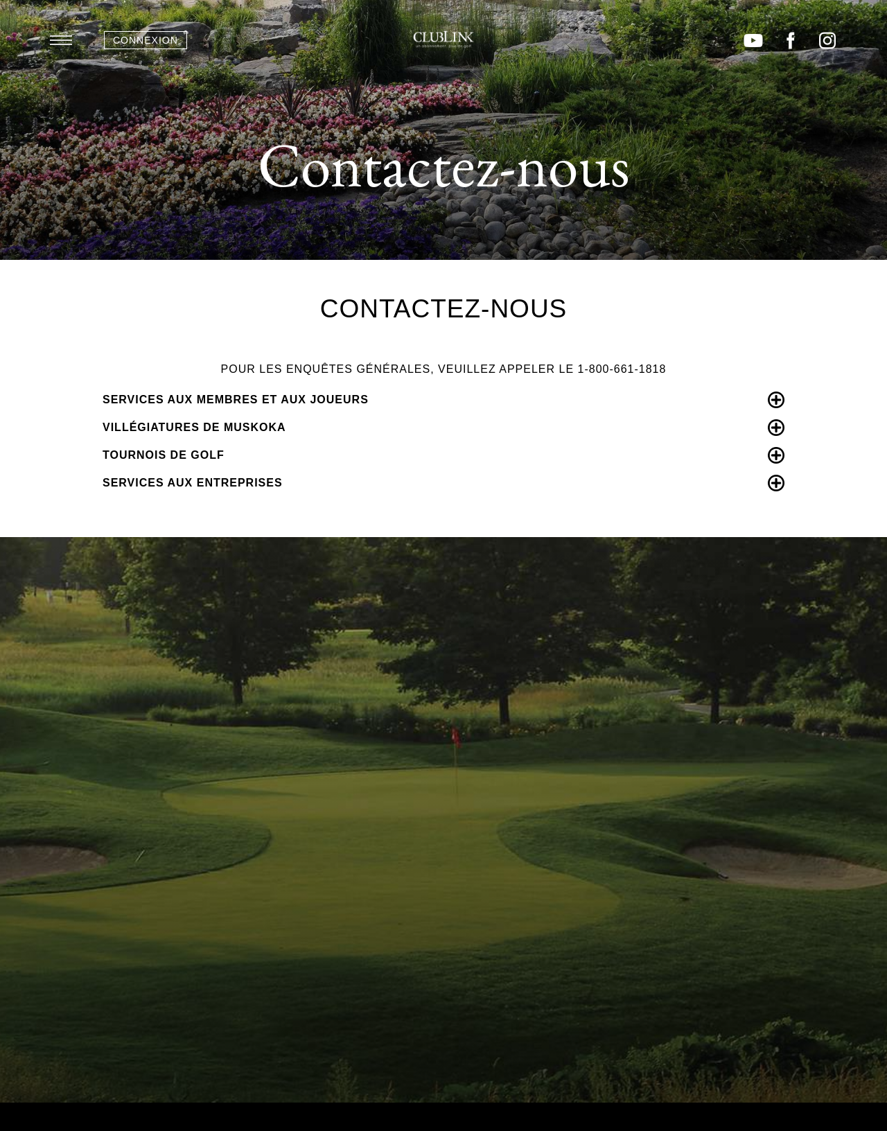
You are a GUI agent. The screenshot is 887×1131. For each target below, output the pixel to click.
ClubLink (443, 39)
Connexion (145, 40)
